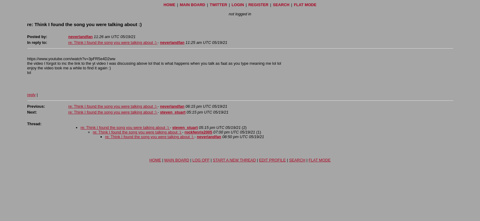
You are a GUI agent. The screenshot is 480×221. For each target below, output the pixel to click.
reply (31, 94)
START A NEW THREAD (234, 160)
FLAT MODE (305, 4)
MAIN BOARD (192, 4)
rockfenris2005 (198, 132)
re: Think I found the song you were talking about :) (113, 42)
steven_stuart (172, 112)
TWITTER (218, 4)
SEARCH (281, 4)
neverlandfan (80, 36)
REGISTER (258, 4)
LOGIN (237, 4)
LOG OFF (201, 160)
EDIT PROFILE (272, 160)
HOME (169, 4)
